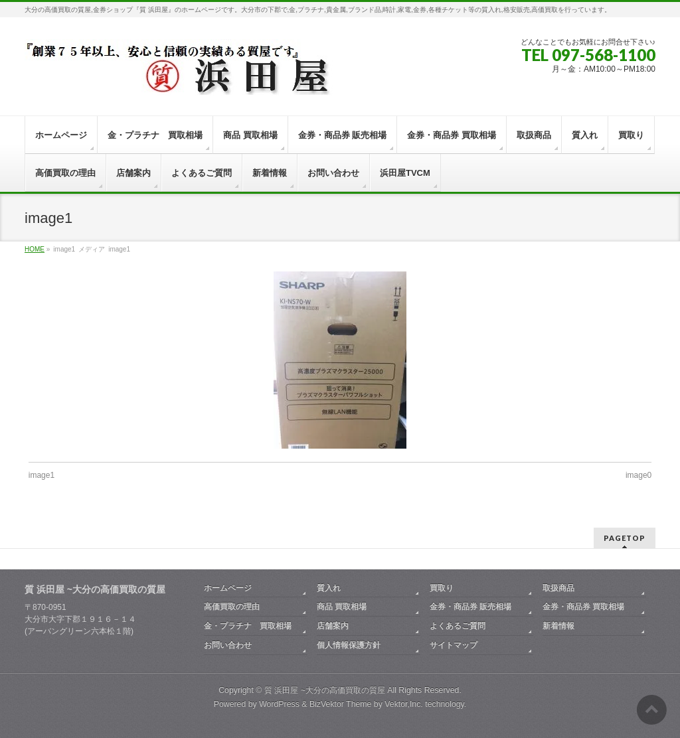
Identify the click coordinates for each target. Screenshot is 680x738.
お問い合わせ (228, 645)
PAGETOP (624, 538)
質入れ (329, 588)
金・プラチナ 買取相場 (248, 625)
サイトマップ (453, 645)
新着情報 (558, 625)
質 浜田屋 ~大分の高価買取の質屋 (324, 690)
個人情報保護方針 (349, 645)
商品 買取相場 (342, 606)
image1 (41, 475)
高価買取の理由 (232, 606)
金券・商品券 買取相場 (583, 606)
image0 (638, 475)
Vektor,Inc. (403, 704)
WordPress (279, 704)
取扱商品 (558, 588)
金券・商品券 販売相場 (470, 606)
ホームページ (228, 588)
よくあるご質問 (457, 625)
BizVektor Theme (340, 704)
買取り (442, 588)
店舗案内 (333, 625)
